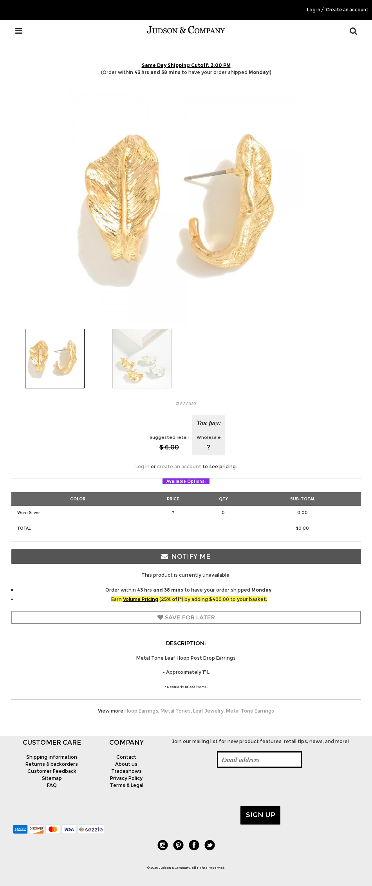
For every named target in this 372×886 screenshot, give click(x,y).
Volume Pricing (140, 599)
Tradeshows (126, 771)
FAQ (52, 785)
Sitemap (52, 778)
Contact (126, 757)
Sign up (260, 815)
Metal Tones (176, 711)
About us (126, 764)
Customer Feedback (51, 771)
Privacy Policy (126, 778)
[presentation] (221, 787)
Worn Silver (28, 512)
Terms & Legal (126, 785)
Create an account (347, 10)
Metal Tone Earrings (250, 711)
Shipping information (51, 757)
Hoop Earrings (141, 711)
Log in (313, 10)
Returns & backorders (51, 764)
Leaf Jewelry (208, 711)
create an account (179, 466)
